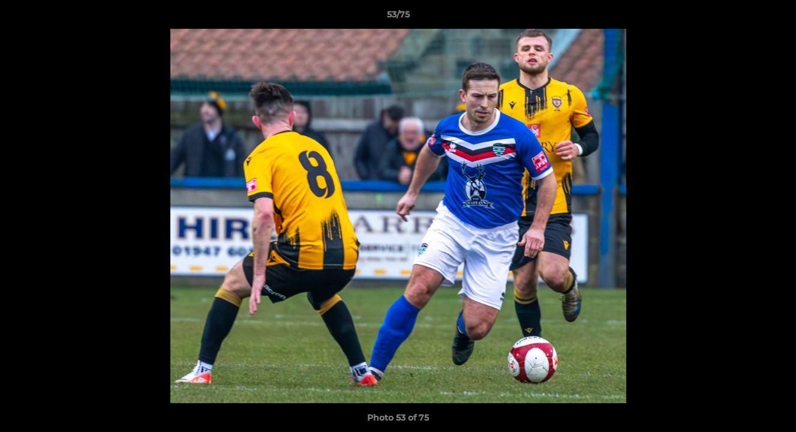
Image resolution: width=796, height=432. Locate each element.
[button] (774, 17)
